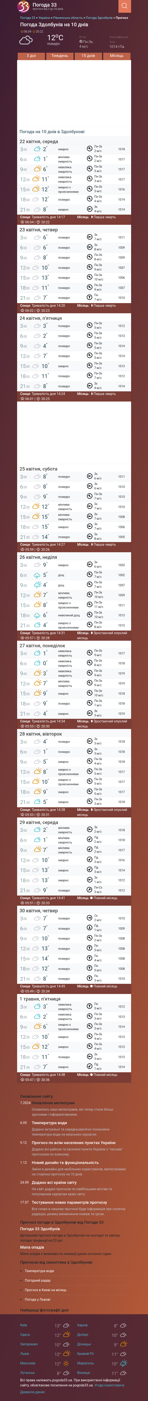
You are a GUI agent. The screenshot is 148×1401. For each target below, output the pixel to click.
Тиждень (59, 55)
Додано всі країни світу (54, 1182)
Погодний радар (38, 1280)
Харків (82, 1325)
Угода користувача (109, 1385)
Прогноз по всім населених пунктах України (73, 1142)
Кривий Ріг (85, 1354)
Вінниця (83, 1373)
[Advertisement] (74, 97)
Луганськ (27, 1373)
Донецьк (84, 1344)
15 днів (88, 55)
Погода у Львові (37, 1299)
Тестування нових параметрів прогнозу (69, 1202)
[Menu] (117, 6)
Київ (23, 1325)
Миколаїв (27, 1363)
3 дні (31, 55)
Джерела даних (32, 1392)
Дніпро (82, 1335)
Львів (24, 1354)
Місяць (117, 55)
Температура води (49, 1122)
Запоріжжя (29, 1344)
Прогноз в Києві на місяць (46, 1290)
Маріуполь (85, 1363)
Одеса (25, 1335)
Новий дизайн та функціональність (65, 1162)
